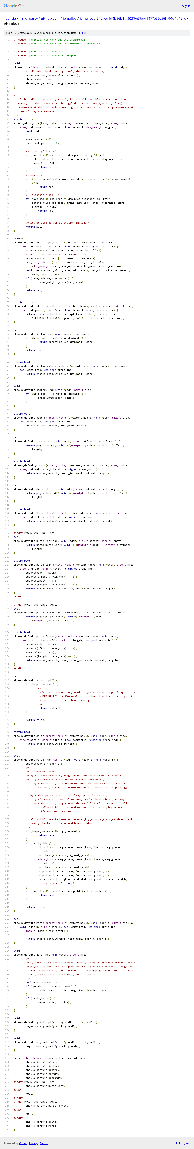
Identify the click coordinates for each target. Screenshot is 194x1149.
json (187, 1143)
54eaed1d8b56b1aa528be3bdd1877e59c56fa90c (135, 18)
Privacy (33, 1143)
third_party (28, 18)
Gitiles (23, 1143)
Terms (44, 1143)
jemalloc (70, 18)
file (82, 32)
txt (178, 1143)
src (183, 18)
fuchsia (10, 18)
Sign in (186, 6)
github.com (50, 18)
